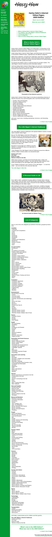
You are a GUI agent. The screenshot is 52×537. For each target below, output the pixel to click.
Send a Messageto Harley (4, 25)
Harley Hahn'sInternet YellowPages (4, 28)
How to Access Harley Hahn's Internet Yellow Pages (32, 36)
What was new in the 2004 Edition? (31, 529)
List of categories (23, 35)
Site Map (6, 32)
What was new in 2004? (38, 22)
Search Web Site (4, 31)
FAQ (2, 32)
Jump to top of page (46, 121)
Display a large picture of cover (19, 27)
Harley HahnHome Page (3, 12)
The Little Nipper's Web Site (18, 168)
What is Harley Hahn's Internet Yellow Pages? (30, 31)
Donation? (3, 10)
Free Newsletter (4, 22)
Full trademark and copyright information (43, 535)
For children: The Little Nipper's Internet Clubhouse (32, 32)
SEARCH (4, 15)
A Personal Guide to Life (24, 34)
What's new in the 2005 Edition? (31, 527)
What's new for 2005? (38, 20)
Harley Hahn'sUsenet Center (4, 20)
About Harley (3, 17)
